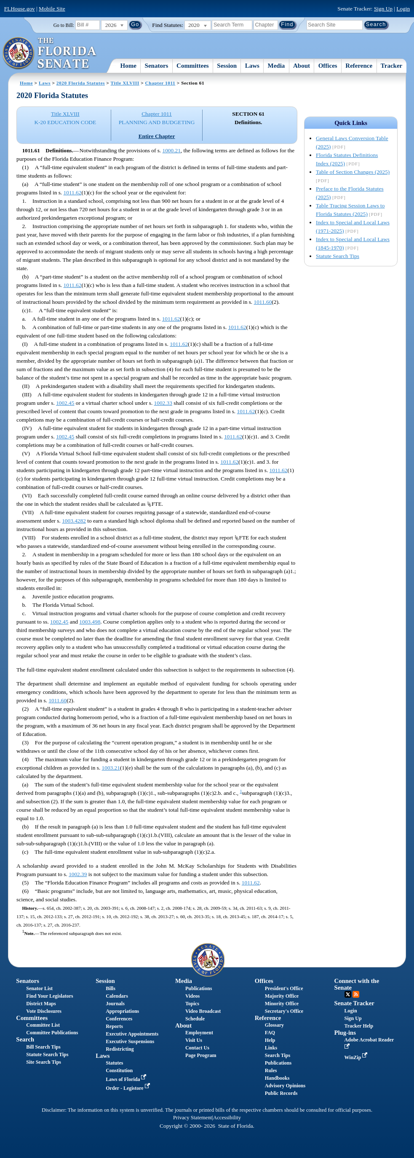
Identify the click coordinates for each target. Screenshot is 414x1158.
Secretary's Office (284, 1011)
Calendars (117, 996)
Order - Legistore (129, 1088)
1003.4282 (74, 521)
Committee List (43, 1025)
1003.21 (111, 768)
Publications (198, 988)
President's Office (284, 988)
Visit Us (193, 1040)
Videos (192, 996)
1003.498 (89, 622)
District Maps (41, 1004)
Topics (192, 1004)
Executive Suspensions (130, 1041)
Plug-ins (345, 1032)
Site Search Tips (43, 1062)
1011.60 (263, 302)
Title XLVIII (125, 82)
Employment (199, 1033)
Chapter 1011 (160, 82)
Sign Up (383, 8)
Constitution (119, 1070)
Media (276, 65)
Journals (115, 1004)
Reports (114, 1026)
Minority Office (282, 1004)
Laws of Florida (127, 1079)
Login (403, 8)
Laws (252, 65)
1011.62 (73, 192)
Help (270, 1040)
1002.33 (163, 403)
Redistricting (120, 1049)
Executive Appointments (132, 1034)
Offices (327, 65)
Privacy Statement (192, 1118)
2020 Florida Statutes (80, 82)
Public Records (281, 1093)
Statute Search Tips (337, 256)
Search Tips (277, 1055)
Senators (156, 65)
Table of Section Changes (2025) (353, 172)
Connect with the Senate (356, 984)
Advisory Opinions (285, 1086)
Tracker (391, 65)
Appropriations (122, 1011)
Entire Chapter (157, 136)
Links (271, 1048)
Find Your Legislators (49, 996)
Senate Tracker (354, 1003)
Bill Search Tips (43, 1047)
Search (25, 1039)
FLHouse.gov (19, 8)
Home (128, 65)
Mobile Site (52, 8)
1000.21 (172, 150)
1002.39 (78, 874)
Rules (271, 1070)
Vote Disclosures (43, 1011)
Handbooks (277, 1078)
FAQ (270, 1033)
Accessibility (227, 1118)
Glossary (274, 1025)
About (301, 65)
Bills (110, 988)
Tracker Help (359, 1026)
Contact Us (197, 1048)
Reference (358, 65)
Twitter (348, 994)
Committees (192, 65)
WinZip (357, 1057)
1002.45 (65, 403)
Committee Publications (52, 1033)
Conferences (119, 1019)
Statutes (114, 1063)
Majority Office (282, 996)
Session (227, 65)
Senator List (39, 988)
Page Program (200, 1055)
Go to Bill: (63, 25)
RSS (356, 994)
